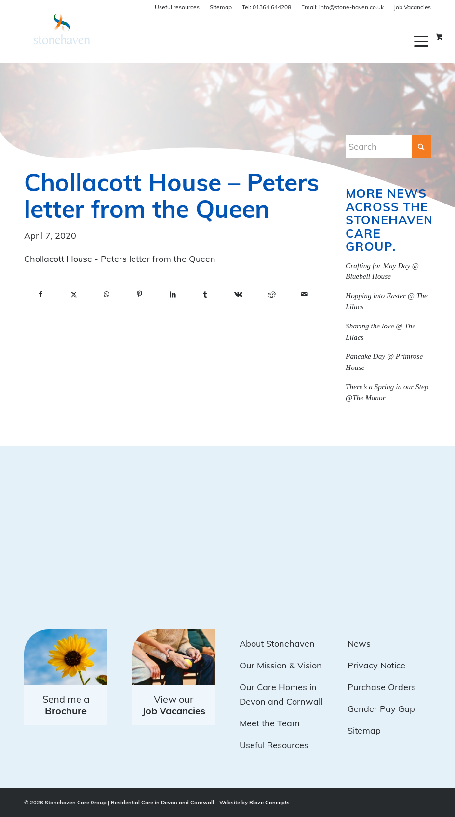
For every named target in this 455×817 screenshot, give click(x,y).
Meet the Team (270, 723)
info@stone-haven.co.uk (342, 7)
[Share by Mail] (304, 294)
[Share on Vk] (238, 294)
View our (173, 705)
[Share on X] (73, 294)
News (359, 643)
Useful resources (177, 7)
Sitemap (221, 7)
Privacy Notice (376, 665)
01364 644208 (266, 7)
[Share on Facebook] (40, 294)
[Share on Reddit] (271, 294)
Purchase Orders (382, 687)
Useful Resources (274, 744)
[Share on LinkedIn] (172, 294)
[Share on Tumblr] (205, 294)
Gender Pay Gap (381, 708)
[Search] (388, 146)
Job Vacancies (412, 7)
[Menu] (422, 41)
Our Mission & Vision (281, 665)
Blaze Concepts (269, 802)
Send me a (66, 705)
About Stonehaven (277, 643)
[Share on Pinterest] (139, 294)
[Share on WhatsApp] (106, 294)
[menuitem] (422, 41)
